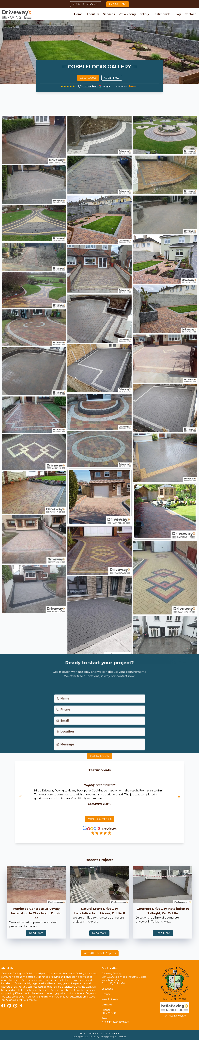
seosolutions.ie (110, 999)
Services (109, 14)
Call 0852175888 (85, 4)
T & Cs (107, 1033)
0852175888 (109, 1013)
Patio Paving (127, 14)
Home (78, 14)
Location (64, 735)
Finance (106, 994)
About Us (93, 14)
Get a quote (117, 4)
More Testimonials (99, 818)
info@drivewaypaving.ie (115, 1021)
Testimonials (161, 14)
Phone (62, 713)
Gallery (144, 14)
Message (64, 748)
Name (62, 702)
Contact (190, 14)
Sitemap (116, 1033)
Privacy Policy (95, 1033)
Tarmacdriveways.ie (174, 1015)
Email (61, 724)
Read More (36, 933)
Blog (177, 14)
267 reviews (90, 86)
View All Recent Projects (99, 953)
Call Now (111, 77)
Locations (107, 988)
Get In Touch (99, 760)
